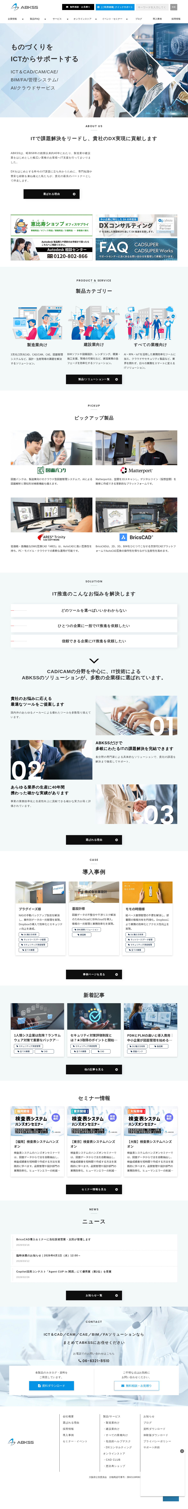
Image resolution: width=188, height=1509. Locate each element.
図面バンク (138, 1051)
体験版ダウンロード (155, 1435)
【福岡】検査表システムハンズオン (36, 1144)
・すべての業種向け (115, 1435)
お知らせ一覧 (94, 1295)
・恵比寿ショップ (114, 1466)
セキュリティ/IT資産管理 (34, 944)
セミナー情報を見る (94, 1189)
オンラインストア (82, 19)
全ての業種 (29, 949)
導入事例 (157, 19)
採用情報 (176, 19)
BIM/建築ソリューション (87, 929)
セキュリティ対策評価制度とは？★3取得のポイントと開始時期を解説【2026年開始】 (93, 1037)
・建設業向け (111, 1429)
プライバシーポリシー (157, 1441)
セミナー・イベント (75, 1441)
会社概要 (68, 1416)
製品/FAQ (35, 19)
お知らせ (149, 1416)
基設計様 (78, 908)
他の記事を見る (94, 1069)
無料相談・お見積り (80, 7)
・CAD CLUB (111, 1459)
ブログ (138, 19)
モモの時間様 (135, 909)
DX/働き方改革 (30, 934)
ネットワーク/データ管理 (35, 939)
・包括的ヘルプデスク (117, 1441)
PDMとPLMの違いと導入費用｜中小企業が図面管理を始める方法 (150, 1038)
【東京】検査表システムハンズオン (92, 1144)
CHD (46, 1051)
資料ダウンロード (53, 1386)
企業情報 (12, 19)
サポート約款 (151, 1447)
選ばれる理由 (51, 194)
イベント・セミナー (112, 19)
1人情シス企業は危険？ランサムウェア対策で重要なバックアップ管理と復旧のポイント (37, 1037)
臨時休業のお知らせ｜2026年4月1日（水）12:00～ (48, 1255)
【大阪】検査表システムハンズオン (149, 1144)
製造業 (160, 1046)
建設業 (83, 934)
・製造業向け (111, 1422)
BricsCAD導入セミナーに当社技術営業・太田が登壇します (53, 1239)
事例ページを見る (94, 974)
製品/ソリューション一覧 (94, 379)
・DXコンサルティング (117, 1447)
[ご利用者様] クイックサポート (117, 7)
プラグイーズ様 (30, 909)
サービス (57, 19)
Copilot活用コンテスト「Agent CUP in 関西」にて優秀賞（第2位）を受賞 (64, 1271)
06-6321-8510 (96, 1360)
